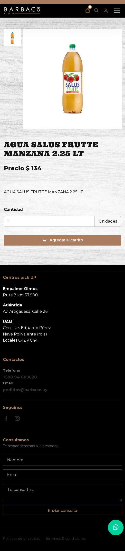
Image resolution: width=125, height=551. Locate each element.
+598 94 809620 (20, 377)
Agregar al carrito (62, 240)
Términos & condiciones (65, 538)
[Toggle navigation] (117, 11)
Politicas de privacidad (21, 538)
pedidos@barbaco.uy (25, 390)
